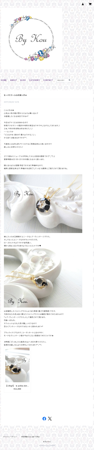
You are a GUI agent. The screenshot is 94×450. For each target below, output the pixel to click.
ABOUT (13, 80)
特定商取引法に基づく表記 (30, 437)
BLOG (23, 80)
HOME (4, 80)
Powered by (47, 445)
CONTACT (48, 80)
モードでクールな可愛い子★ (15, 95)
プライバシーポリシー (10, 437)
